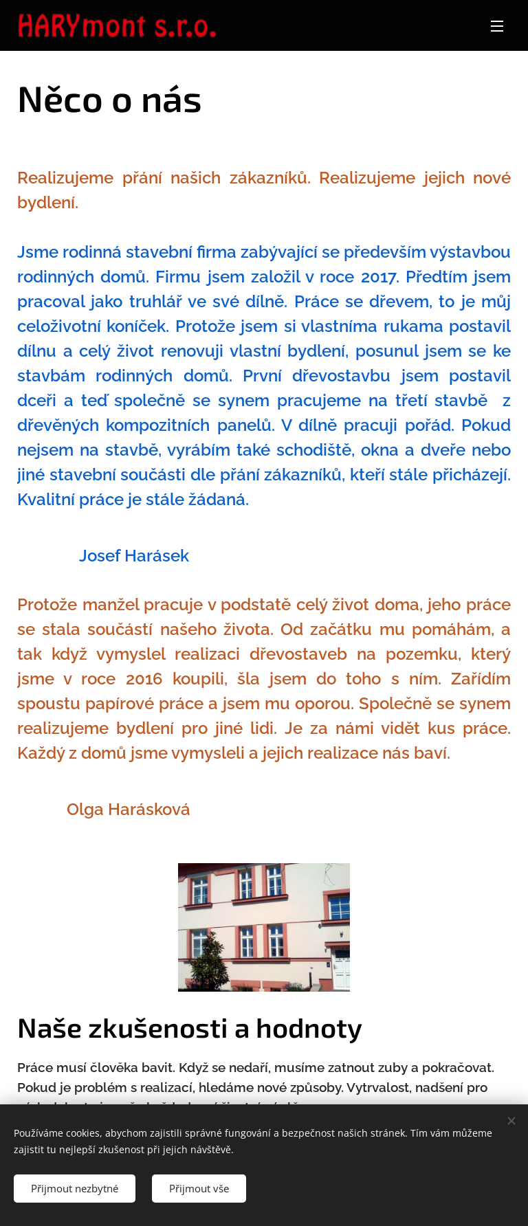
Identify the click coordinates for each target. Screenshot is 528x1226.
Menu (497, 26)
